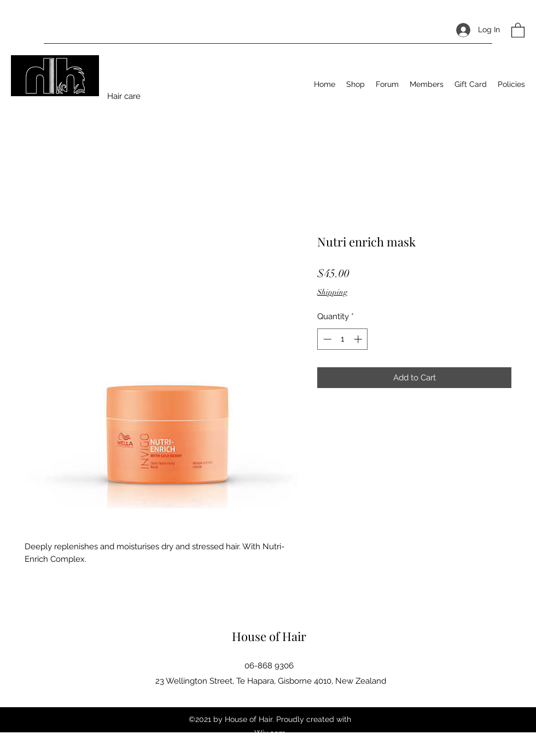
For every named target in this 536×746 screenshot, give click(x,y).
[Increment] (359, 339)
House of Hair (269, 636)
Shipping (332, 292)
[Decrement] (326, 339)
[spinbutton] (343, 339)
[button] (518, 30)
